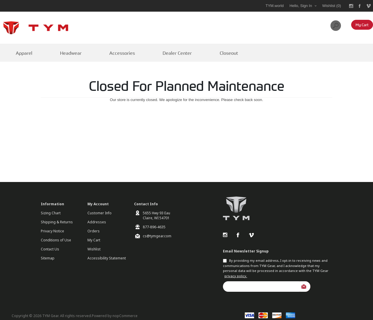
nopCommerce (125, 309)
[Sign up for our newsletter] (266, 280)
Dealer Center (155, 49)
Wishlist (94, 243)
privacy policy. (235, 269)
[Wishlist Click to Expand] (331, 6)
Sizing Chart (51, 206)
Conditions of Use (56, 233)
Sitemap (47, 252)
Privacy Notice (52, 224)
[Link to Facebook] (360, 6)
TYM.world (274, 5)
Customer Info (99, 206)
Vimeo (251, 228)
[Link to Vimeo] (368, 6)
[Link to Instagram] (351, 6)
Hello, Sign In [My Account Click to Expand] (300, 5)
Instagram (225, 228)
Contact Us (50, 243)
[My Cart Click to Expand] (362, 25)
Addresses (96, 215)
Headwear (62, 49)
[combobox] (305, 25)
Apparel (20, 49)
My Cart (93, 233)
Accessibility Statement (106, 252)
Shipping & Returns (57, 215)
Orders (93, 224)
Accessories (107, 49)
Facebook (238, 228)
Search (335, 25)
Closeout (200, 49)
